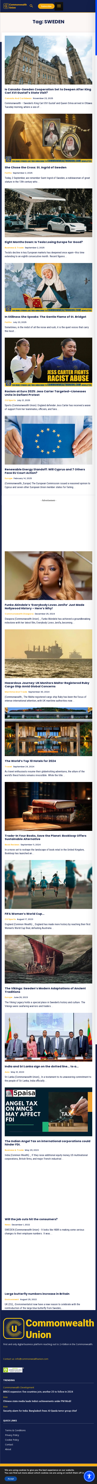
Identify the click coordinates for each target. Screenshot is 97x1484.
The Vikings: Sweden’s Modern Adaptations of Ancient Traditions (45, 990)
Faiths (8, 173)
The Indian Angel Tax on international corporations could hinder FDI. (47, 1143)
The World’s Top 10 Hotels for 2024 (30, 761)
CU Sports (10, 400)
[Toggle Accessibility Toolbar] (89, 1476)
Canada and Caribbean (18, 98)
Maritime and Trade (16, 692)
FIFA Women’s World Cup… (25, 914)
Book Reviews (12, 844)
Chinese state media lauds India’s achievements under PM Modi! (37, 1401)
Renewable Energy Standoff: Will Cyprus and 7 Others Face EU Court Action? (45, 471)
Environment (12, 1299)
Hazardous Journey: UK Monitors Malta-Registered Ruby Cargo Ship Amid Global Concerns (47, 684)
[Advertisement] (48, 524)
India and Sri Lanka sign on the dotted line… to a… (42, 1066)
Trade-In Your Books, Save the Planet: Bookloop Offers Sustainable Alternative (45, 837)
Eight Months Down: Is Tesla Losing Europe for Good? (44, 242)
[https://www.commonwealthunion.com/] (15, 6)
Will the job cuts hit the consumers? (31, 1219)
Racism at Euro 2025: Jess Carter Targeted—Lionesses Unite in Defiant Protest (45, 393)
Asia (7, 1072)
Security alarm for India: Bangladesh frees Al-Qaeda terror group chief (40, 1410)
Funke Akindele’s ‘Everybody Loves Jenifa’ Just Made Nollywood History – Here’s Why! (44, 606)
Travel (8, 766)
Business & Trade (14, 247)
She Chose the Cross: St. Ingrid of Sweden (35, 167)
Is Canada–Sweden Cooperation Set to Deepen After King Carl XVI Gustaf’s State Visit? (48, 91)
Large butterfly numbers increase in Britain (37, 1294)
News (7, 1224)
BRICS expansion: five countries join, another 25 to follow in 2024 (38, 1391)
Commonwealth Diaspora (19, 614)
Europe (8, 478)
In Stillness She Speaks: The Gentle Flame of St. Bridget (45, 317)
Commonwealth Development (18, 1387)
